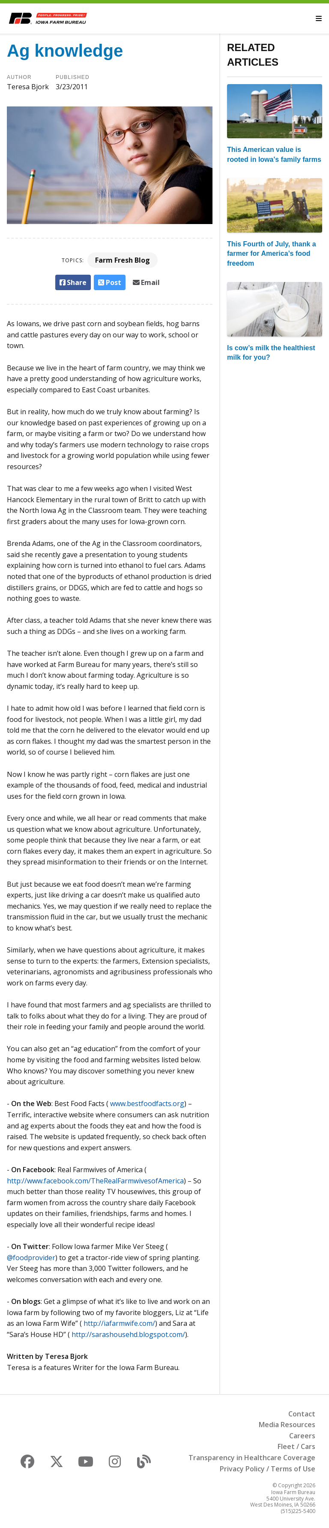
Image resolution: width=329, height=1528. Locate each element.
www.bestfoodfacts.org (147, 1103)
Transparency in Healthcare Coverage (251, 1457)
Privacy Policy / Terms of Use (267, 1468)
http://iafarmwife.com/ (119, 1323)
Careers (302, 1435)
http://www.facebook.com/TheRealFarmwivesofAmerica (95, 1180)
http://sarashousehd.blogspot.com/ (128, 1334)
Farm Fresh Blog (122, 260)
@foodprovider (31, 1257)
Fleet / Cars (296, 1446)
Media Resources (287, 1424)
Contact (301, 1414)
